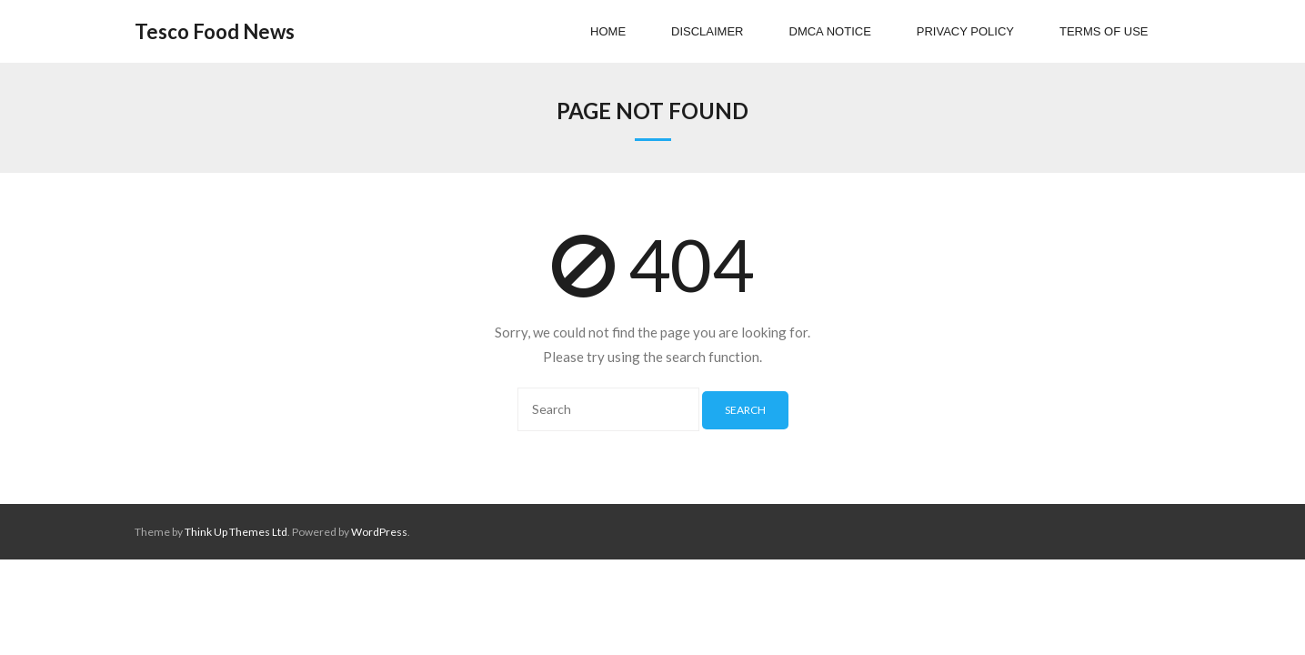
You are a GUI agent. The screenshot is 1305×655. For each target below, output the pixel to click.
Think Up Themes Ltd (236, 532)
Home (608, 31)
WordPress (379, 532)
